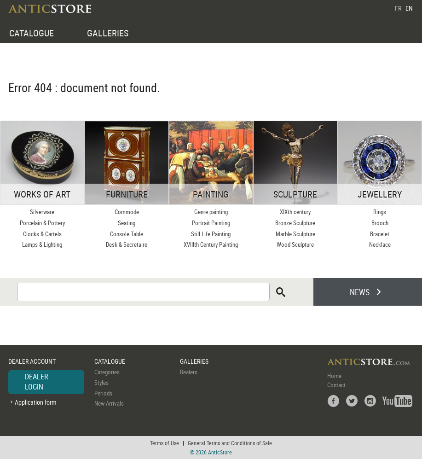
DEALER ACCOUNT (32, 361)
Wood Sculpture (295, 244)
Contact (336, 385)
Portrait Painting (211, 223)
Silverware (42, 212)
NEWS (360, 291)
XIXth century (295, 212)
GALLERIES (107, 33)
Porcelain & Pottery (42, 223)
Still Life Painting (211, 234)
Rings (379, 212)
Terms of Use (164, 443)
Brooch (379, 223)
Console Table (126, 234)
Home (334, 376)
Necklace (380, 244)
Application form (36, 402)
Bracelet (379, 234)
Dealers (188, 372)
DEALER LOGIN (36, 382)
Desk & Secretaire (126, 244)
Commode (127, 212)
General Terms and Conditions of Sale (230, 443)
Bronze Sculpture (295, 223)
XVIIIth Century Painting (211, 244)
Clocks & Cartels (42, 234)
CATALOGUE (31, 33)
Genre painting (211, 212)
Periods (103, 393)
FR (398, 8)
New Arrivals (109, 403)
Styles (101, 382)
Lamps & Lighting (42, 244)
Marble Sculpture (295, 234)
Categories (107, 372)
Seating (126, 223)
